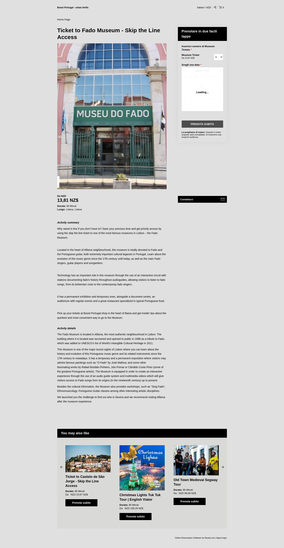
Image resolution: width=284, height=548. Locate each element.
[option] (88, 475)
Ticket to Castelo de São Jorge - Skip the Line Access (85, 481)
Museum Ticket (193, 57)
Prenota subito (81, 502)
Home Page (63, 19)
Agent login (221, 538)
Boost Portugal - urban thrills (73, 7)
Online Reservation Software (188, 538)
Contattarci (186, 199)
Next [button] (223, 467)
